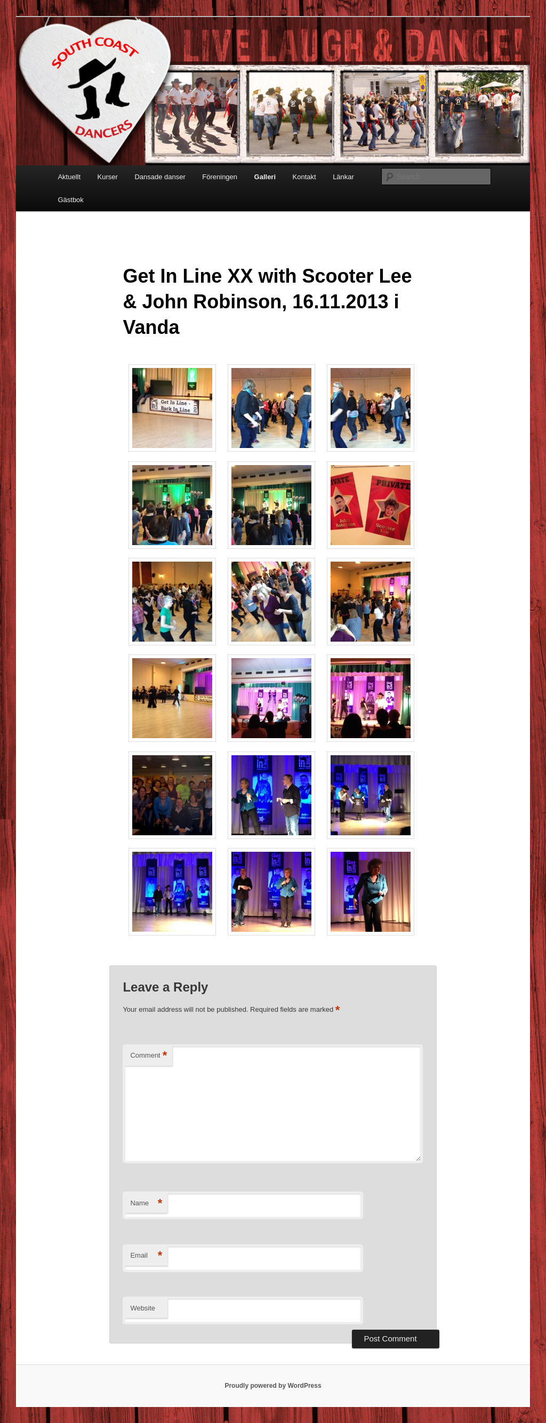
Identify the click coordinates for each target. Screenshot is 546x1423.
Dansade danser (159, 177)
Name (146, 1203)
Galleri (265, 177)
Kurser (108, 177)
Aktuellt (69, 177)
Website (142, 1308)
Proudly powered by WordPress (272, 1385)
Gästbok (70, 200)
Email (146, 1256)
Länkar (343, 177)
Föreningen (219, 177)
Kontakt (304, 177)
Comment (148, 1056)
